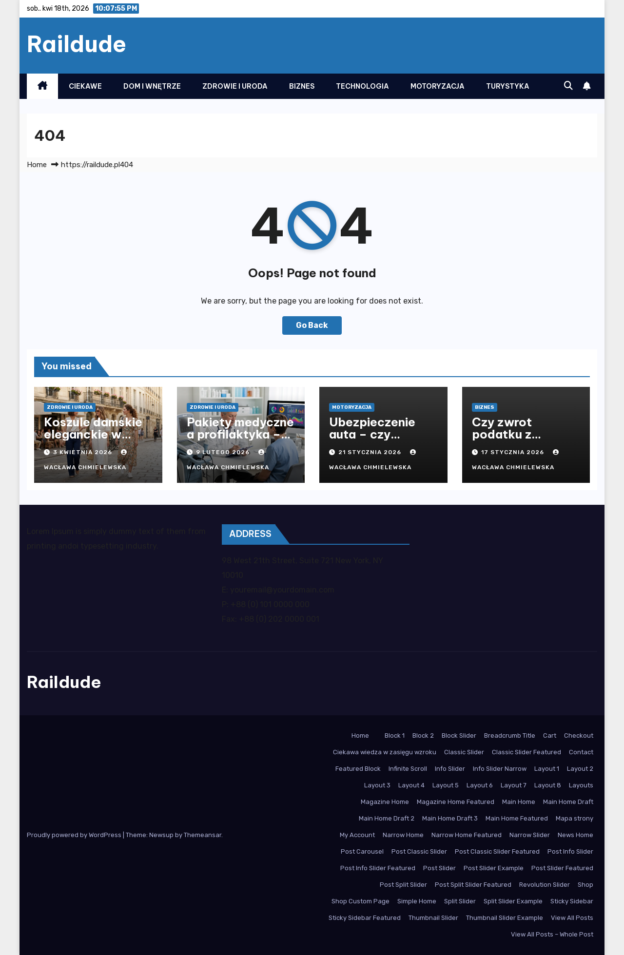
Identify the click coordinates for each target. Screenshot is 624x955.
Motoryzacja (437, 86)
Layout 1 (546, 768)
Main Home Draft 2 (386, 818)
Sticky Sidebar (571, 901)
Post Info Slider (570, 851)
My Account (357, 835)
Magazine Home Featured (455, 801)
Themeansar (202, 835)
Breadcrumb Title (509, 735)
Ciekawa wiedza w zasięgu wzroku (384, 752)
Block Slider (459, 735)
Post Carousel (362, 851)
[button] (568, 85)
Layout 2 (580, 768)
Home (37, 164)
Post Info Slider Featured (377, 868)
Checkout (578, 735)
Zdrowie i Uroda (235, 86)
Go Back (312, 325)
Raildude (76, 44)
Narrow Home (403, 835)
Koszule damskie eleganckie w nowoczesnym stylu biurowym (93, 440)
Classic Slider (464, 752)
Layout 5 (445, 785)
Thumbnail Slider (433, 917)
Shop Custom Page (361, 901)
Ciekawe (85, 86)
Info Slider (450, 768)
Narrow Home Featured (466, 835)
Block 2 (423, 735)
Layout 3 (377, 785)
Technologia (362, 86)
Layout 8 (547, 785)
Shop (585, 884)
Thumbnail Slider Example (504, 917)
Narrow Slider (529, 835)
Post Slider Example (494, 868)
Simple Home (416, 901)
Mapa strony (574, 818)
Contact (581, 752)
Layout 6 (480, 785)
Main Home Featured (517, 818)
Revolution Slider (544, 884)
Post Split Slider (403, 884)
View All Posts (572, 917)
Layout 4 (411, 785)
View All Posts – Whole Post (552, 934)
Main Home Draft (568, 801)
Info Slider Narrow (499, 768)
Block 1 (395, 735)
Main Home (518, 801)
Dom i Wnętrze (152, 86)
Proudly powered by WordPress (75, 835)
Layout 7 (513, 785)
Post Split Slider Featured (473, 884)
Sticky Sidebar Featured (365, 917)
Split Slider (460, 901)
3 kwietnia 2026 (83, 452)
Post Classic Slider (419, 851)
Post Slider (439, 868)
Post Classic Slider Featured (497, 851)
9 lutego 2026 (224, 452)
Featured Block (358, 768)
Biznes (301, 86)
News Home (575, 835)
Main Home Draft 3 (450, 818)
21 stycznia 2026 (370, 452)
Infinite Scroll (408, 768)
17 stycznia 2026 (513, 452)
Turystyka (507, 86)
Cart (549, 735)
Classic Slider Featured (526, 752)
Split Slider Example (513, 901)
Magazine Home (385, 801)
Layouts (581, 785)
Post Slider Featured (562, 868)
